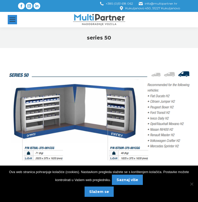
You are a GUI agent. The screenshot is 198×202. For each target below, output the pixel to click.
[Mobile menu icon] (12, 19)
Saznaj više (127, 179)
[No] (191, 184)
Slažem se (99, 191)
